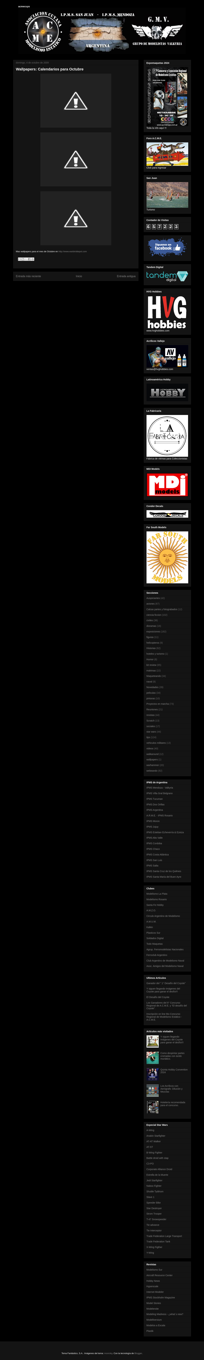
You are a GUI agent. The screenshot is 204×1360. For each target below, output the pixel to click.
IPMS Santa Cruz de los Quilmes (164, 871)
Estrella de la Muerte (157, 1174)
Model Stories (154, 1303)
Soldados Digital (155, 938)
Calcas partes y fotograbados (162, 609)
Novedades (153, 687)
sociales (151, 726)
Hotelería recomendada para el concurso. (172, 1104)
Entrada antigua (126, 276)
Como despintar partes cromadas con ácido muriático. (172, 1056)
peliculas (151, 692)
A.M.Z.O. (151, 910)
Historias (151, 648)
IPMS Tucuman (155, 799)
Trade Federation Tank (158, 1241)
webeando (152, 770)
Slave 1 (150, 1197)
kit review (151, 665)
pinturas (151, 698)
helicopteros (153, 642)
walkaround (153, 754)
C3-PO (150, 1163)
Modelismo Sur (154, 1269)
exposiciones (153, 631)
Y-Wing (150, 1252)
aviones (151, 603)
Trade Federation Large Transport (164, 1236)
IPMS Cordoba (154, 843)
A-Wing (150, 1130)
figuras (150, 637)
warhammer (153, 765)
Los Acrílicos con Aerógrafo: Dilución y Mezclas (171, 1089)
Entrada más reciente (28, 276)
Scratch (150, 720)
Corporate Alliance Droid (159, 1169)
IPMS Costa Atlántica (158, 854)
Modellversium (154, 1319)
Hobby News (153, 1281)
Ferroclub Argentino (157, 955)
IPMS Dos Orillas (156, 804)
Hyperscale (152, 1286)
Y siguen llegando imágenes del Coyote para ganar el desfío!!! (163, 990)
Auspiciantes (153, 598)
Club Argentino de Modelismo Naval (165, 960)
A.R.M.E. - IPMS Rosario (160, 815)
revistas (151, 715)
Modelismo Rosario (157, 899)
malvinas (151, 670)
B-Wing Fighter (154, 1152)
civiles (150, 620)
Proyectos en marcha (158, 703)
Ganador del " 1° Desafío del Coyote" (166, 983)
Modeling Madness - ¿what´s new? (165, 1314)
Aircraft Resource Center (160, 1275)
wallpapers (152, 759)
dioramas (151, 626)
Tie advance (153, 1225)
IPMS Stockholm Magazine (161, 1297)
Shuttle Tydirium (155, 1191)
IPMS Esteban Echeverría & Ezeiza (165, 832)
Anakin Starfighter (156, 1135)
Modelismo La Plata (157, 893)
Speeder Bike (154, 1202)
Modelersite (153, 1308)
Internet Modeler (155, 1292)
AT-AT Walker (154, 1141)
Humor (150, 659)
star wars (151, 731)
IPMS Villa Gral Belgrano (160, 793)
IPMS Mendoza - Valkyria (160, 787)
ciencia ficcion (154, 615)
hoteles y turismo (155, 653)
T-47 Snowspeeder (157, 1219)
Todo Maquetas (155, 943)
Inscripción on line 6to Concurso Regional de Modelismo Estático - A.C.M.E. (164, 1017)
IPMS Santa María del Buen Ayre (164, 876)
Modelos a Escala (156, 1325)
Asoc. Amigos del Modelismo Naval (165, 966)
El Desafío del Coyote (158, 997)
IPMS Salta (152, 865)
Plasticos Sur (153, 932)
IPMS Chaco (153, 849)
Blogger (138, 1353)
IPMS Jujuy (153, 826)
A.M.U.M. (151, 921)
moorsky (108, 1353)
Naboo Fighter (154, 1186)
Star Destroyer (154, 1208)
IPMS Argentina (155, 810)
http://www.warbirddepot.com (73, 251)
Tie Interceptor (154, 1230)
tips (148, 737)
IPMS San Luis (154, 860)
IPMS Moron (153, 821)
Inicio (79, 276)
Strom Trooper (154, 1213)
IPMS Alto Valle (155, 837)
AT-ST (150, 1147)
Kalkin (150, 927)
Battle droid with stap (158, 1158)
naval (149, 681)
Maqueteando (154, 676)
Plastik (150, 1331)
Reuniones (152, 709)
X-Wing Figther (154, 1247)
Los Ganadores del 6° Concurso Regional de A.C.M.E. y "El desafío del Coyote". (167, 1005)
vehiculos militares (156, 743)
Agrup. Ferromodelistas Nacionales (165, 949)
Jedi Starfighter (154, 1180)
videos (150, 748)
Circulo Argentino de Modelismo (163, 916)
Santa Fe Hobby (155, 905)
